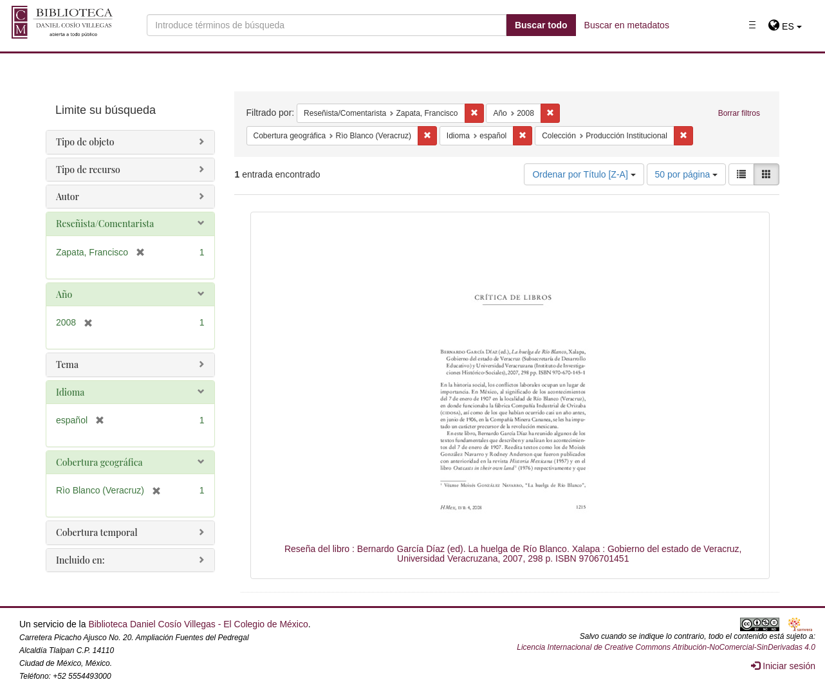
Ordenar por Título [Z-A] (583, 174)
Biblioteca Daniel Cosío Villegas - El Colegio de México (198, 624)
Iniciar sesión (783, 666)
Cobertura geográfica (99, 462)
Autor (67, 196)
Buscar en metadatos (626, 25)
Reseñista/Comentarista (105, 223)
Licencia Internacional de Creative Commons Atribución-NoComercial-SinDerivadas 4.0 (666, 647)
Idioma (70, 392)
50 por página (686, 174)
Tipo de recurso (88, 169)
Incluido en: (80, 560)
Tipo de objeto (85, 142)
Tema (67, 364)
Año (64, 294)
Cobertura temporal (97, 532)
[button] (785, 26)
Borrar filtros (739, 113)
